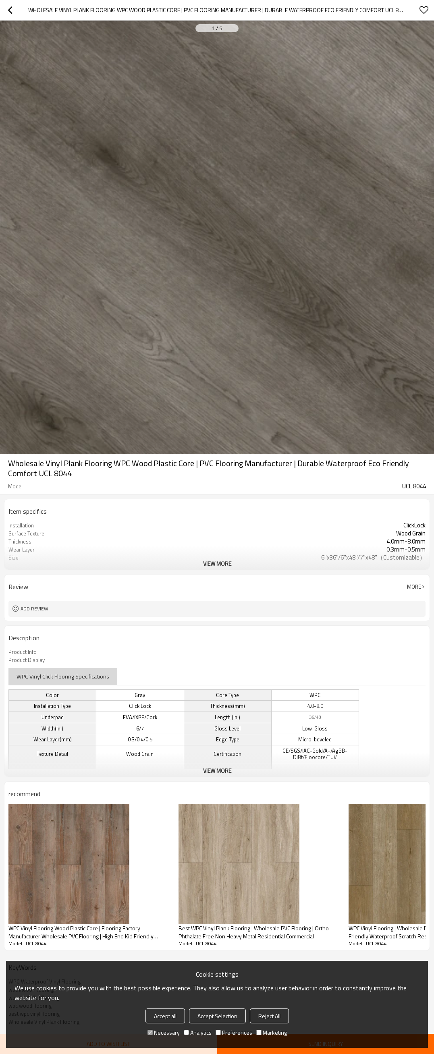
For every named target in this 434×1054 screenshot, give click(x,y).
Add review (34, 608)
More (414, 587)
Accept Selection (217, 1016)
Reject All (269, 1016)
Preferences (234, 1032)
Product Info (22, 652)
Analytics (198, 1032)
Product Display (26, 660)
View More (217, 563)
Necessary (163, 1032)
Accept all (165, 1016)
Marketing (271, 1032)
